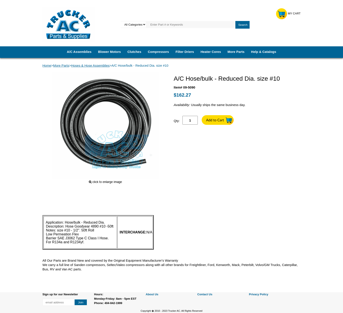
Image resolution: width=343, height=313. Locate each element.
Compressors (158, 52)
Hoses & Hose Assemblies (90, 65)
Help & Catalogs (263, 52)
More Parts (236, 52)
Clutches (134, 52)
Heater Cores (211, 52)
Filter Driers (184, 52)
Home (46, 65)
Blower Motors (109, 52)
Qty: (177, 121)
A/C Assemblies (79, 52)
